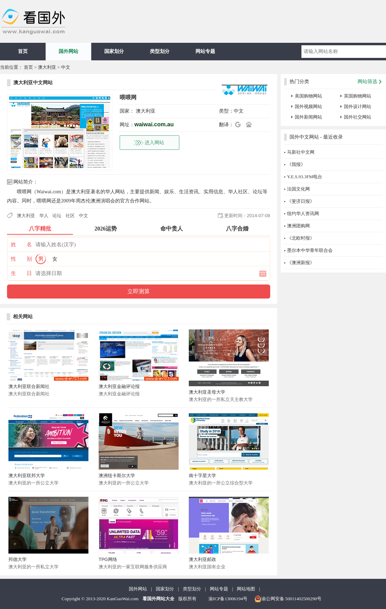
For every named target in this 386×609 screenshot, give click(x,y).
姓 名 (21, 244)
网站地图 (246, 588)
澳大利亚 (47, 67)
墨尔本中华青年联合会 (310, 250)
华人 (43, 215)
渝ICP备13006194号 (227, 598)
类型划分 (159, 51)
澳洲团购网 (298, 225)
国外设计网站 (357, 106)
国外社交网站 (357, 117)
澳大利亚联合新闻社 (28, 386)
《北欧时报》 (300, 238)
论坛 (56, 215)
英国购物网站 (357, 96)
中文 (65, 67)
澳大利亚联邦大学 (26, 475)
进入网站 (154, 142)
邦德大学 (17, 559)
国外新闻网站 (308, 117)
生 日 (21, 273)
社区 (70, 215)
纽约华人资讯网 (303, 213)
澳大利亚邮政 (202, 559)
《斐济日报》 (300, 201)
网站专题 (205, 51)
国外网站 (68, 51)
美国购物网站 (308, 96)
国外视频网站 (308, 106)
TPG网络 (108, 559)
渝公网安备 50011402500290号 (288, 598)
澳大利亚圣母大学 (207, 392)
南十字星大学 (202, 475)
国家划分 (114, 51)
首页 (23, 51)
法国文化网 (298, 189)
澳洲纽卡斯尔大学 (117, 475)
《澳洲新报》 (300, 262)
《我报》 (296, 164)
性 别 (21, 259)
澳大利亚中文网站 (33, 82)
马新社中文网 (300, 152)
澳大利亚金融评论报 (119, 386)
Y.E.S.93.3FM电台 (304, 176)
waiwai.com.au (154, 124)
